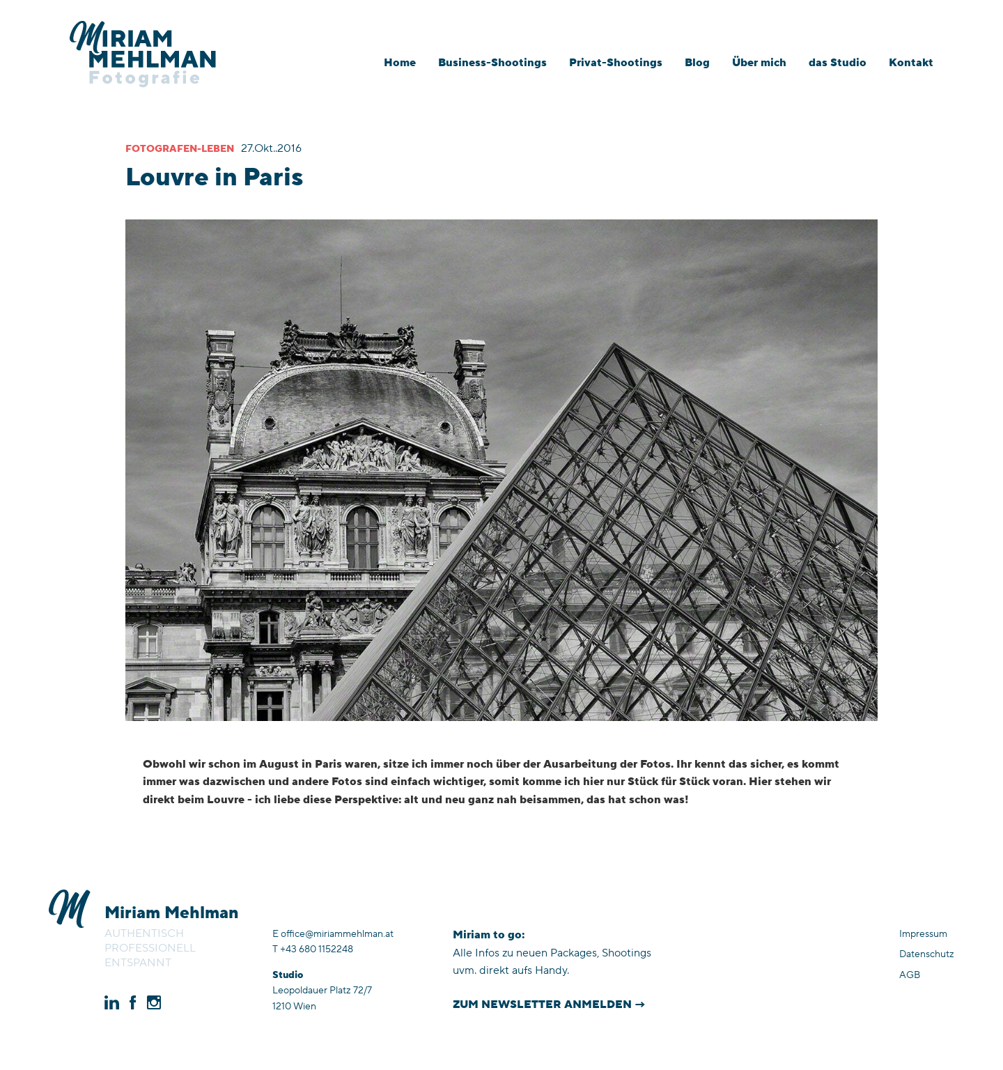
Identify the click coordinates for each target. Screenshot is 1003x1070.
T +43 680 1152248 (312, 949)
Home (400, 63)
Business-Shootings (492, 63)
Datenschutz (926, 954)
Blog (697, 63)
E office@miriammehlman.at (333, 934)
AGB (909, 975)
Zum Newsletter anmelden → (549, 1004)
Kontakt (911, 63)
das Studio (837, 63)
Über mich (759, 63)
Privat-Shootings (615, 63)
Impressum (923, 934)
